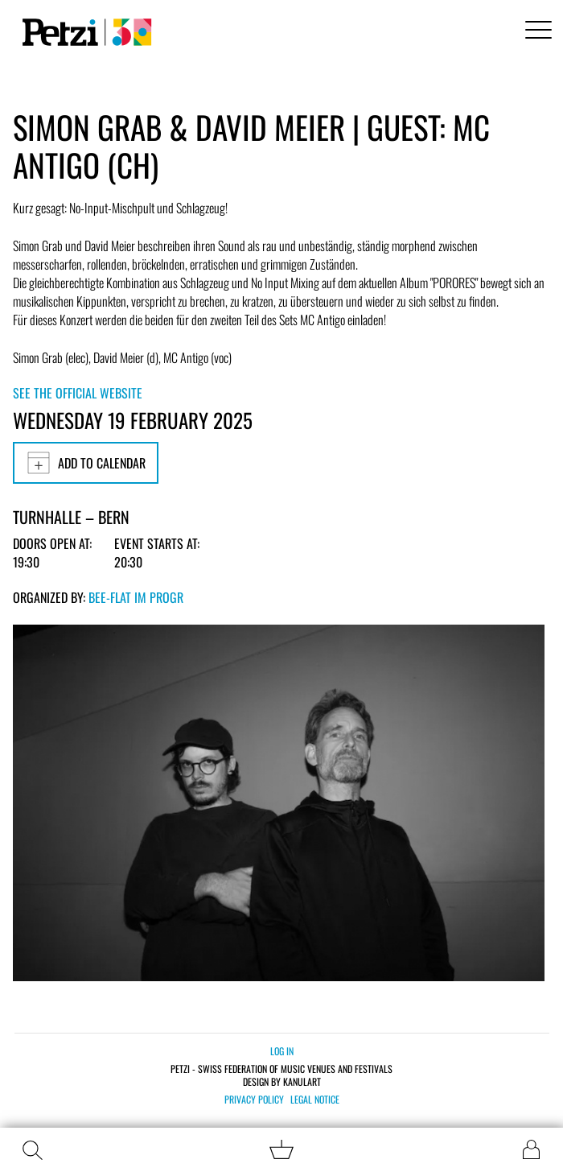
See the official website (77, 392)
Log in (282, 1051)
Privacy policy (254, 1099)
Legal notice (314, 1099)
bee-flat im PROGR (135, 597)
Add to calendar (86, 463)
